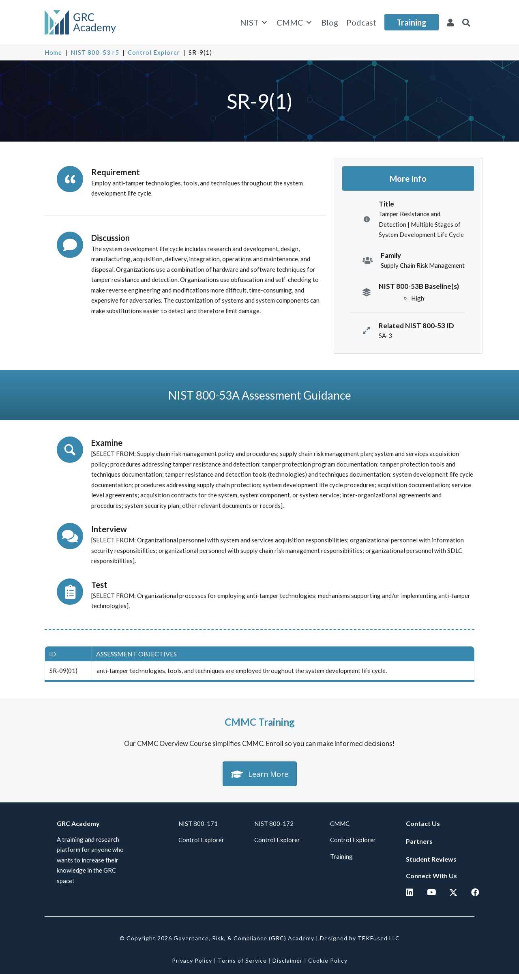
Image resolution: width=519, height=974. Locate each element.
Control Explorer (154, 52)
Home (53, 52)
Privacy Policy (192, 960)
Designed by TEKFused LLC (360, 938)
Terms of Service (242, 960)
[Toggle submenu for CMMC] (309, 22)
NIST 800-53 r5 (95, 52)
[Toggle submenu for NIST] (264, 22)
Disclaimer (287, 960)
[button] (466, 22)
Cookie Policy (327, 960)
